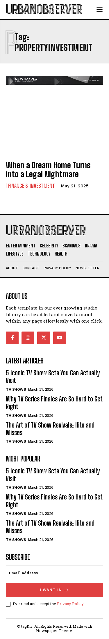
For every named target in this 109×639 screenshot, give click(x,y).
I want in (54, 590)
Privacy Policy (70, 603)
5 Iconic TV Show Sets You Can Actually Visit (53, 376)
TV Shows (16, 389)
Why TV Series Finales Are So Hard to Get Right (54, 402)
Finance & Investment (31, 185)
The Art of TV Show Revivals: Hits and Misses (50, 429)
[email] (54, 573)
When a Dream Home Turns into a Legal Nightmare (48, 169)
